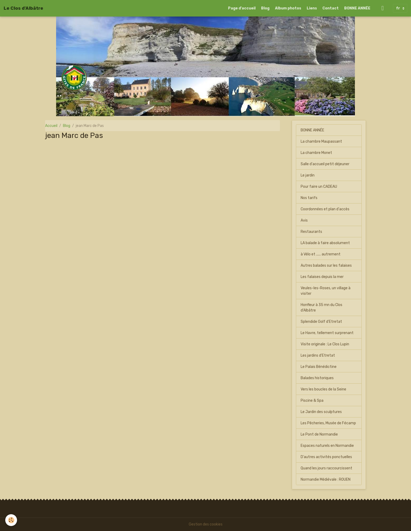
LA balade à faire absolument (325, 243)
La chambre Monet (316, 153)
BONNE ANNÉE (357, 8)
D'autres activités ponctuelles (326, 457)
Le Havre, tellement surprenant (327, 333)
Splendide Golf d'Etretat (321, 321)
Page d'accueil (242, 8)
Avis (304, 220)
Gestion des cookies (206, 524)
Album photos (288, 8)
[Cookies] (11, 520)
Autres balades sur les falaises (326, 265)
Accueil (51, 126)
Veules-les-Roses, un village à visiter (325, 291)
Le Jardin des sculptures (321, 412)
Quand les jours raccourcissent (326, 468)
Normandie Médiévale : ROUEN (325, 479)
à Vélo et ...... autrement (320, 254)
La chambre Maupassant (321, 141)
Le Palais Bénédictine (319, 366)
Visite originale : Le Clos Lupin (325, 344)
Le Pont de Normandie (319, 434)
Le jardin (308, 175)
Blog (265, 8)
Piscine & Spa (312, 400)
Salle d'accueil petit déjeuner (325, 164)
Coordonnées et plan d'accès (325, 209)
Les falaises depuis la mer (322, 277)
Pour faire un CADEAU (319, 186)
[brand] (23, 8)
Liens (312, 8)
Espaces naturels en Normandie (327, 445)
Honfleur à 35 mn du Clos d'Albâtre (321, 308)
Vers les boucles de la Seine (323, 389)
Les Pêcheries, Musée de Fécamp (328, 423)
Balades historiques (317, 378)
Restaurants (311, 231)
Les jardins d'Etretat (318, 355)
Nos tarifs (309, 198)
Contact (330, 8)
